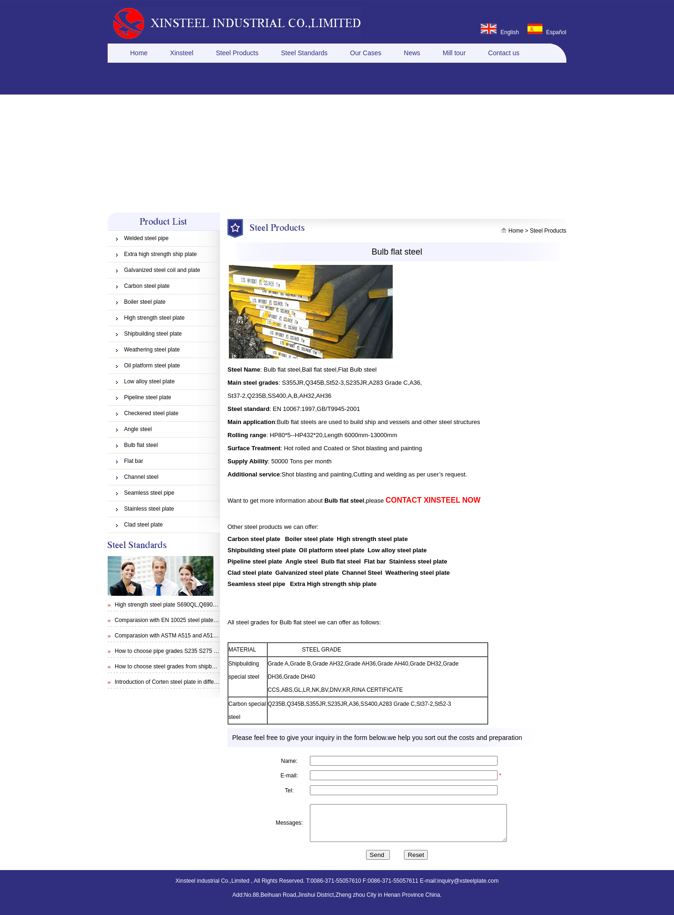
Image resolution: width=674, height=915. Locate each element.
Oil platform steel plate (152, 365)
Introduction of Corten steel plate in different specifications (187, 682)
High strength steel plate (154, 318)
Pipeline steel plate (147, 397)
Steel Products (237, 53)
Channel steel (141, 477)
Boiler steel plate (145, 302)
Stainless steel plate (149, 508)
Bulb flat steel (141, 445)
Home (138, 53)
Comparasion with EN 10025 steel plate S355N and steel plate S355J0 (203, 620)
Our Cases (365, 53)
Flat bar (133, 461)
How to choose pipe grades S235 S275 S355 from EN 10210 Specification (207, 651)
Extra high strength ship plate (160, 254)
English (509, 32)
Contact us (504, 53)
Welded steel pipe (146, 238)
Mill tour (454, 53)
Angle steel (138, 429)
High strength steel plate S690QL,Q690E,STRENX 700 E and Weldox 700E (209, 604)
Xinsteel (181, 53)
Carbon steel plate (146, 286)
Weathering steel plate (152, 349)
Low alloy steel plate (149, 381)
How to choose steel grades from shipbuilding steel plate (185, 666)
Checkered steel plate (151, 413)
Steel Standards (304, 53)
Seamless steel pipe (149, 493)
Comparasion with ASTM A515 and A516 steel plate (179, 635)
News (412, 53)
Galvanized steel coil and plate (162, 270)
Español (556, 32)
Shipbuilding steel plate (153, 333)
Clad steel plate (143, 524)
